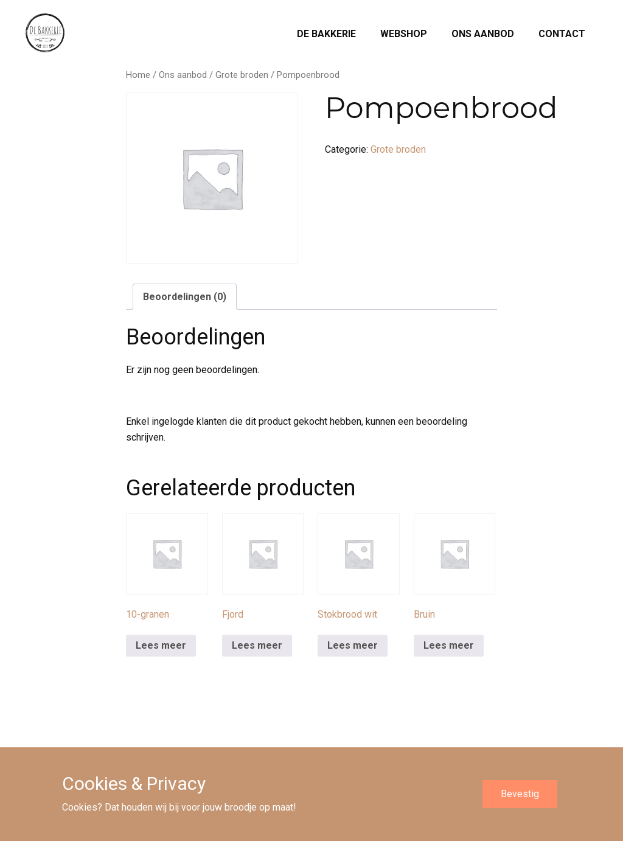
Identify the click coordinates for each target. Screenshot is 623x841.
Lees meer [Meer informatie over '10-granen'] (161, 645)
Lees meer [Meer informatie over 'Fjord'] (257, 645)
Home (138, 74)
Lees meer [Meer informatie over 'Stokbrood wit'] (352, 645)
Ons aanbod (482, 34)
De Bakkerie (326, 34)
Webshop (403, 34)
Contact (561, 34)
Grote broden (241, 74)
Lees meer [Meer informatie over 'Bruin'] (448, 645)
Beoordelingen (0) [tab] (184, 296)
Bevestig (520, 794)
